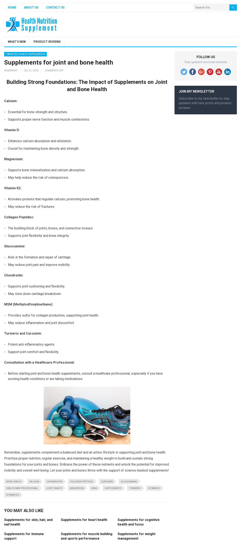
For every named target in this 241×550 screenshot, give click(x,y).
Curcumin (107, 481)
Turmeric (135, 488)
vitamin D (154, 488)
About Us (31, 7)
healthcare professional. (22, 488)
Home (12, 7)
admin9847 (11, 70)
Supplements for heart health (84, 520)
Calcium (34, 481)
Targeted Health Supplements (25, 54)
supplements (113, 488)
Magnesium (77, 488)
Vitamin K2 (12, 495)
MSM (94, 488)
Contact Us (55, 7)
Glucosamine (129, 481)
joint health (54, 488)
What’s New (17, 41)
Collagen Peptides (81, 481)
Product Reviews (47, 41)
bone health (13, 481)
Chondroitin (54, 481)
